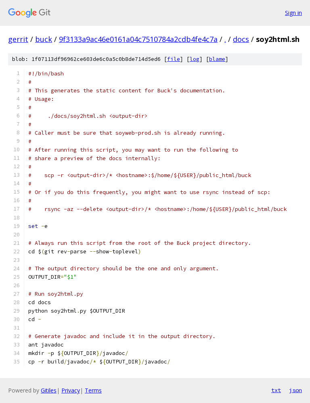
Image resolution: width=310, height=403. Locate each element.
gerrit (18, 39)
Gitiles (49, 390)
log (194, 59)
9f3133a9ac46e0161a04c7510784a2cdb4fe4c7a (138, 39)
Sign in (293, 13)
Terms (93, 390)
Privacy (70, 390)
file (173, 59)
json (295, 390)
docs (241, 39)
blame (217, 59)
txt (276, 390)
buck (43, 39)
